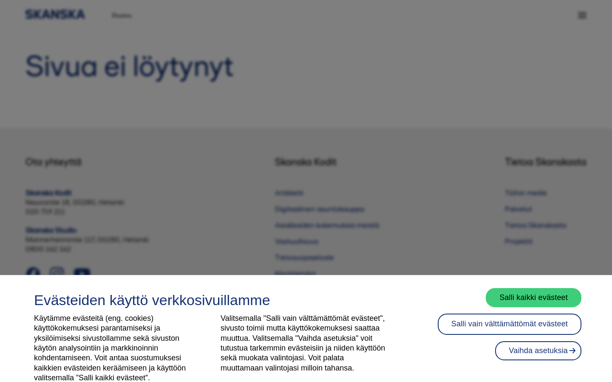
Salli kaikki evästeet (533, 305)
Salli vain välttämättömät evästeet (509, 332)
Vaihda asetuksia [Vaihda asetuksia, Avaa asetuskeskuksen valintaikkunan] (538, 358)
